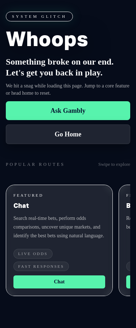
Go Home (68, 134)
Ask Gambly (68, 110)
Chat (59, 281)
